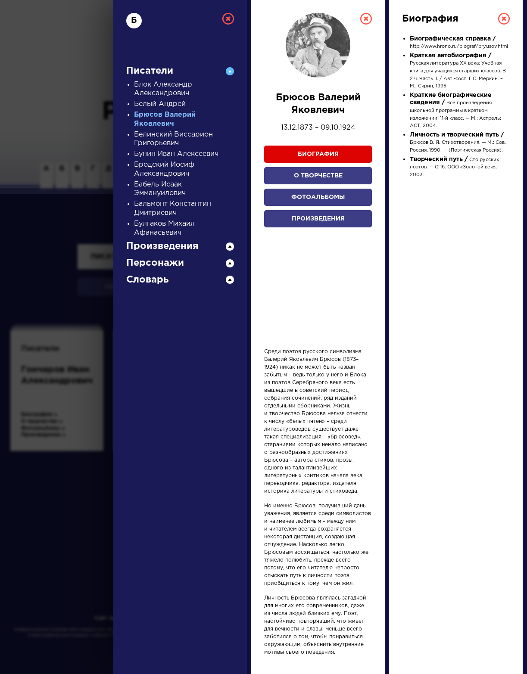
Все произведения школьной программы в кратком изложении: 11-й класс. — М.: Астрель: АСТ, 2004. (455, 110)
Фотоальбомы (318, 197)
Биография (318, 154)
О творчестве (318, 175)
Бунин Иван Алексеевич (176, 154)
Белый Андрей (160, 104)
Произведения (318, 218)
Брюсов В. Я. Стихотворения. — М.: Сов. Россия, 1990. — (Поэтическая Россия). (458, 142)
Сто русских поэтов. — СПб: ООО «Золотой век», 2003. (454, 167)
